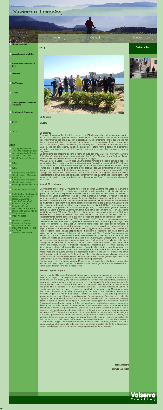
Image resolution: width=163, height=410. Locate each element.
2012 (14, 131)
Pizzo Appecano (20, 216)
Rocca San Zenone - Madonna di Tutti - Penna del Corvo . (24, 227)
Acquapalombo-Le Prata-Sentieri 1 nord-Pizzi (24, 154)
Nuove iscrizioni (19, 44)
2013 (14, 122)
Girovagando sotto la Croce (25, 184)
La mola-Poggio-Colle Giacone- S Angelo (22, 202)
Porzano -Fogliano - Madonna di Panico (21, 221)
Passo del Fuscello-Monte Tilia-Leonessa (24, 212)
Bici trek (16, 73)
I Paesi (15, 92)
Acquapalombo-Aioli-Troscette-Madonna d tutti (24, 149)
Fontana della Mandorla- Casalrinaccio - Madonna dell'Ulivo (24, 174)
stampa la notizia (120, 369)
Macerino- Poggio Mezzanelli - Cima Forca (23, 207)
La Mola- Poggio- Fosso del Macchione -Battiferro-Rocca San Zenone (25, 196)
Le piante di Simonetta (22, 112)
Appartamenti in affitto (23, 54)
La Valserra (17, 83)
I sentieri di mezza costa (23, 189)
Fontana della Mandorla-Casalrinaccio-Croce (23, 180)
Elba (14, 163)
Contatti (95, 37)
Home (56, 37)
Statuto (137, 37)
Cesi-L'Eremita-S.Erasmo (24, 158)
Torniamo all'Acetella (22, 232)
